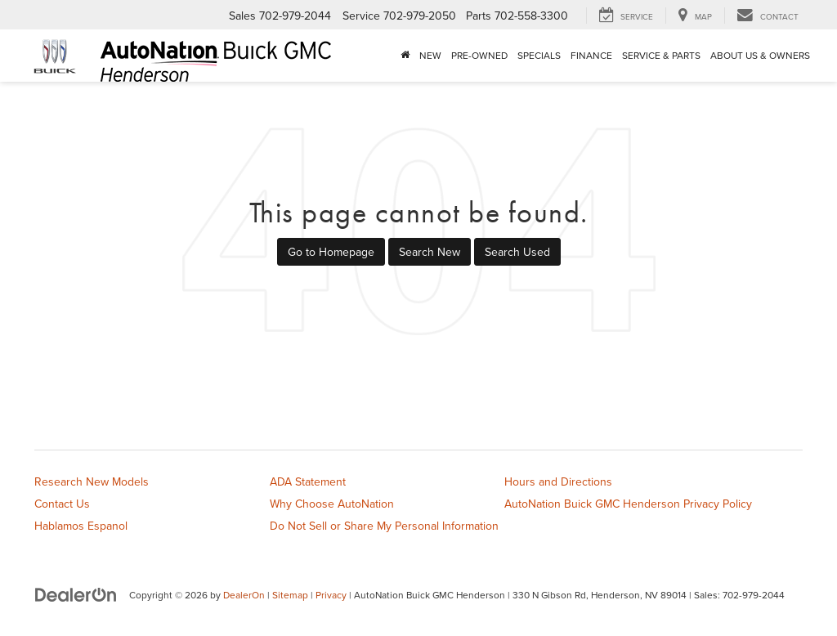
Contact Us (62, 503)
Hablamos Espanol (81, 525)
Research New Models (91, 481)
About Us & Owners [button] (760, 55)
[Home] (405, 55)
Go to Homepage (331, 252)
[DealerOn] (76, 594)
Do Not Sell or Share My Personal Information (384, 525)
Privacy (331, 595)
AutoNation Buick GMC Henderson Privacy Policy (628, 503)
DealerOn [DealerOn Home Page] (244, 595)
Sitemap (290, 595)
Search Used (517, 252)
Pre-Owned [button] (479, 55)
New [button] (430, 55)
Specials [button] (539, 55)
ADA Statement (308, 481)
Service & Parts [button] (661, 55)
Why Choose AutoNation (332, 503)
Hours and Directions (558, 481)
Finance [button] (591, 55)
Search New (429, 252)
